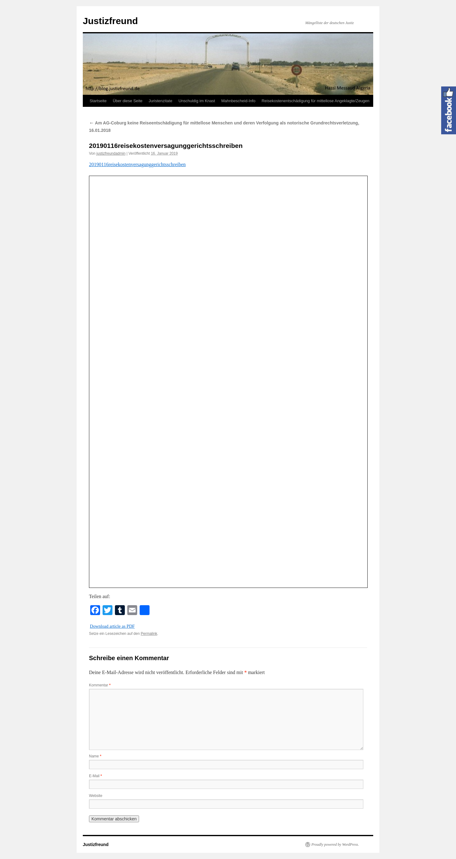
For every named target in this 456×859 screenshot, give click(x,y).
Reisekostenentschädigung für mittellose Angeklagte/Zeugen (315, 100)
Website (95, 796)
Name (95, 756)
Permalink (149, 633)
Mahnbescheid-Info (238, 100)
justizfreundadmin (110, 153)
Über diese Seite (127, 100)
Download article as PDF (112, 626)
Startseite (98, 100)
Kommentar (100, 685)
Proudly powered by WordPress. (335, 844)
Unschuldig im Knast (197, 100)
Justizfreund (110, 21)
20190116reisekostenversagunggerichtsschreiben (137, 164)
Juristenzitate (160, 100)
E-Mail (95, 776)
